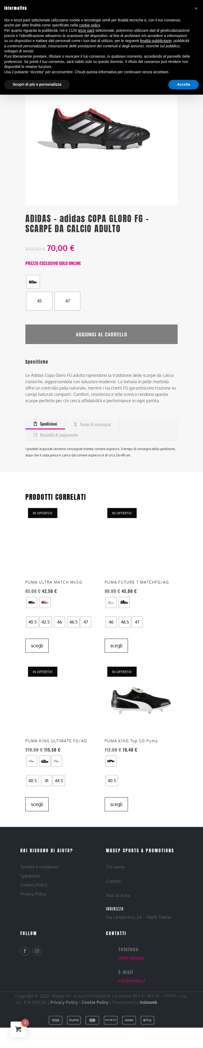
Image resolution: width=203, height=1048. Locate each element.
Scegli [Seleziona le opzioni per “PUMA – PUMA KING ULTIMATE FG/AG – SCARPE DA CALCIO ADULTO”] (37, 812)
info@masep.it (132, 988)
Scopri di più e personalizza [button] (37, 84)
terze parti (86, 30)
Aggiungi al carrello (101, 331)
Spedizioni (48, 418)
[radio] (33, 282)
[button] (196, 8)
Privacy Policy (64, 1010)
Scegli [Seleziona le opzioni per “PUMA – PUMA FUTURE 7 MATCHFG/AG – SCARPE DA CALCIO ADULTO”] (116, 640)
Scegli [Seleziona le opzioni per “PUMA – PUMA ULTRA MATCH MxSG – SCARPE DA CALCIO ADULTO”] (37, 653)
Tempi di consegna (95, 419)
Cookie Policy (95, 1010)
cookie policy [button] (89, 25)
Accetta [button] (183, 84)
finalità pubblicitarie (156, 41)
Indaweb (148, 1010)
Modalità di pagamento (59, 430)
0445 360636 (131, 965)
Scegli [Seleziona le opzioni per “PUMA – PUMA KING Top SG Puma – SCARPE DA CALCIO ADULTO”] (116, 812)
